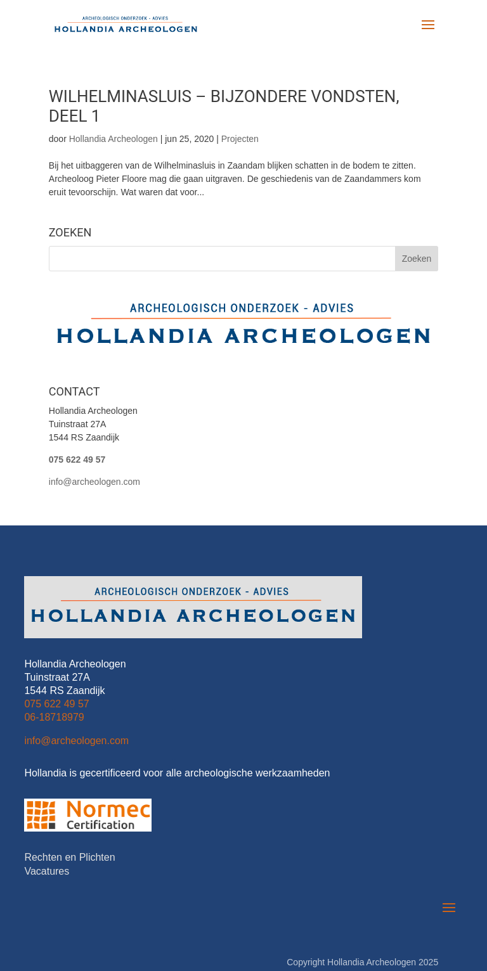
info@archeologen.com (94, 482)
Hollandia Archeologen (113, 139)
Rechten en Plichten (69, 799)
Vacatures (46, 812)
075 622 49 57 (77, 459)
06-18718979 (54, 658)
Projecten (240, 139)
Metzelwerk (415, 917)
